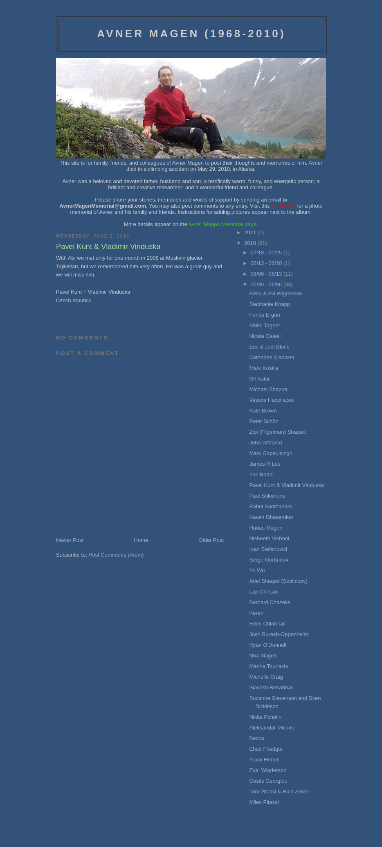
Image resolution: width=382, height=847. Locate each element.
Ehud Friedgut (266, 749)
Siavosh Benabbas (271, 687)
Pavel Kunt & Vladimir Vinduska (286, 485)
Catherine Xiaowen (271, 357)
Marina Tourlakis (268, 666)
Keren (256, 613)
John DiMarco (265, 442)
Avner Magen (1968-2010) (191, 33)
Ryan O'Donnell (267, 645)
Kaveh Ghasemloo (271, 517)
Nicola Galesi (265, 336)
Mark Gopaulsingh (270, 453)
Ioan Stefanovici (268, 549)
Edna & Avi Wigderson (275, 293)
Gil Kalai (259, 379)
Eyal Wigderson (267, 770)
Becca (256, 738)
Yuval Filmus (264, 759)
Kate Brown (262, 411)
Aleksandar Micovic (272, 728)
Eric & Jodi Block (269, 347)
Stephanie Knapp (269, 304)
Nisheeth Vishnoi (269, 538)
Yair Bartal (261, 474)
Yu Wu (257, 570)
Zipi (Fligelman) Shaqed (277, 432)
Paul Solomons (267, 496)
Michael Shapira (268, 389)
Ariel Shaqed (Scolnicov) (278, 581)
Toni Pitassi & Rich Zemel (279, 791)
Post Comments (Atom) (116, 555)
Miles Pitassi (264, 802)
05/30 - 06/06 (267, 284)
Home (141, 540)
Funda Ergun (264, 315)
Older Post (211, 540)
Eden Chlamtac (267, 624)
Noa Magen (262, 655)
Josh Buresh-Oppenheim (278, 634)
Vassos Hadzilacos (271, 400)
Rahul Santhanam (270, 506)
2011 (251, 232)
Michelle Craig (266, 677)
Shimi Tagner (264, 325)
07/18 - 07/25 (267, 252)
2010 (251, 243)
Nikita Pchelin (265, 717)
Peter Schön (264, 421)
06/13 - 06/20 (267, 263)
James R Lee (265, 464)
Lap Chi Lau (263, 592)
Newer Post (69, 540)
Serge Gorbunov (268, 560)
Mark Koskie (264, 368)
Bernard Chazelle (269, 602)
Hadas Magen (265, 528)
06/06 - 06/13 (267, 274)
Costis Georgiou (268, 781)
